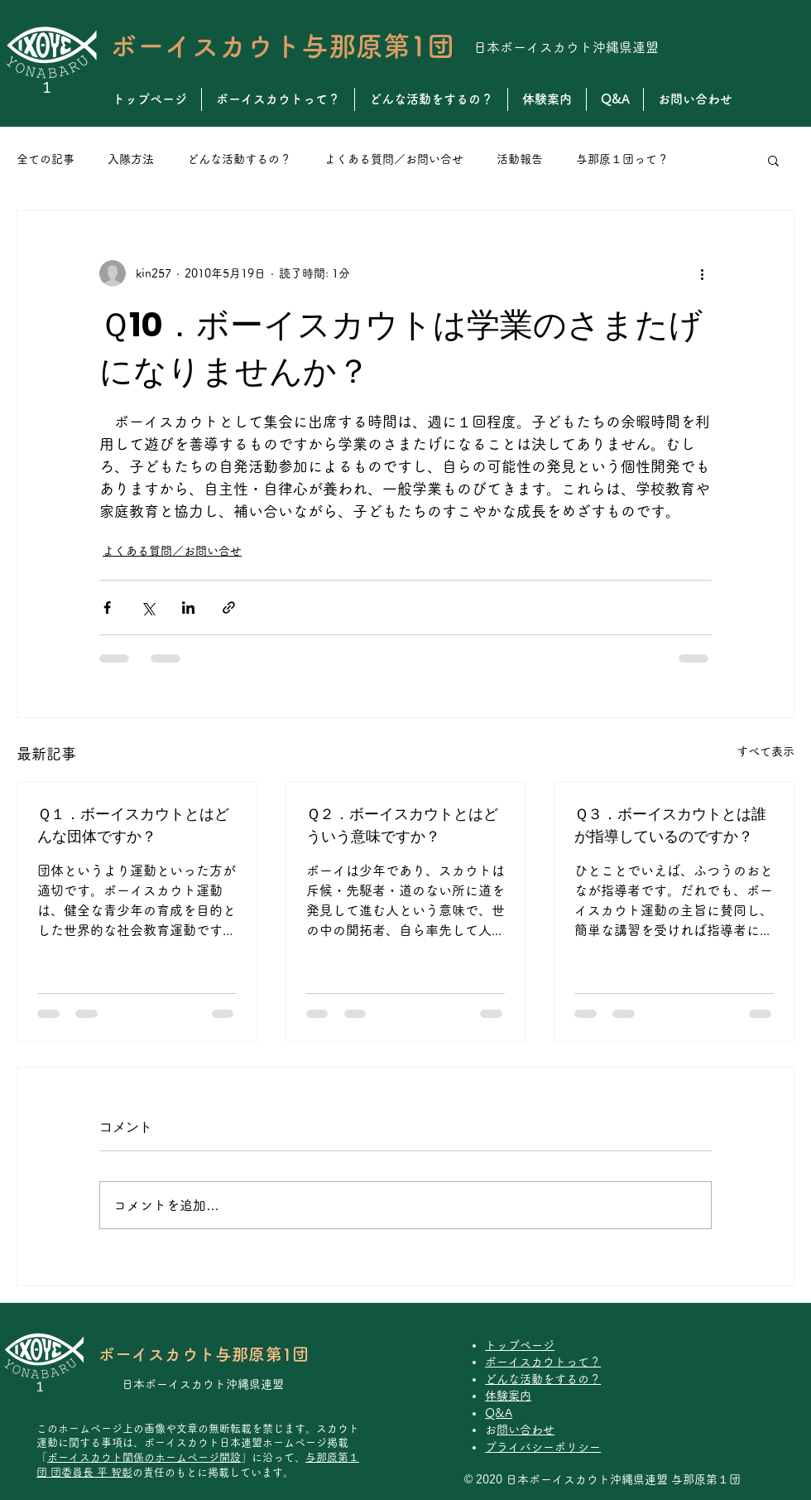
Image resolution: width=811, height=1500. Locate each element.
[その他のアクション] (702, 273)
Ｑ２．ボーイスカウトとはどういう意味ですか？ (402, 824)
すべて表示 (765, 751)
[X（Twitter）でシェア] (148, 607)
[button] (773, 159)
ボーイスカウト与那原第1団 (282, 46)
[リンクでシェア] (229, 607)
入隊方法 (131, 159)
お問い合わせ (525, 1429)
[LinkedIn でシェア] (188, 607)
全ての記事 (45, 159)
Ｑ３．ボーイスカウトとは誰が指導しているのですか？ (670, 824)
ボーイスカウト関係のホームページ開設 (144, 1457)
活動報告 (520, 159)
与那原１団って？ (622, 159)
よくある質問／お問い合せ (393, 159)
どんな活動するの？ (239, 159)
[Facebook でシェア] (107, 607)
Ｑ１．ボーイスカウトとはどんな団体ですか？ (133, 824)
